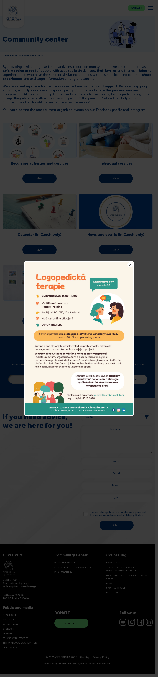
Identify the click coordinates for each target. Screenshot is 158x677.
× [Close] (130, 264)
